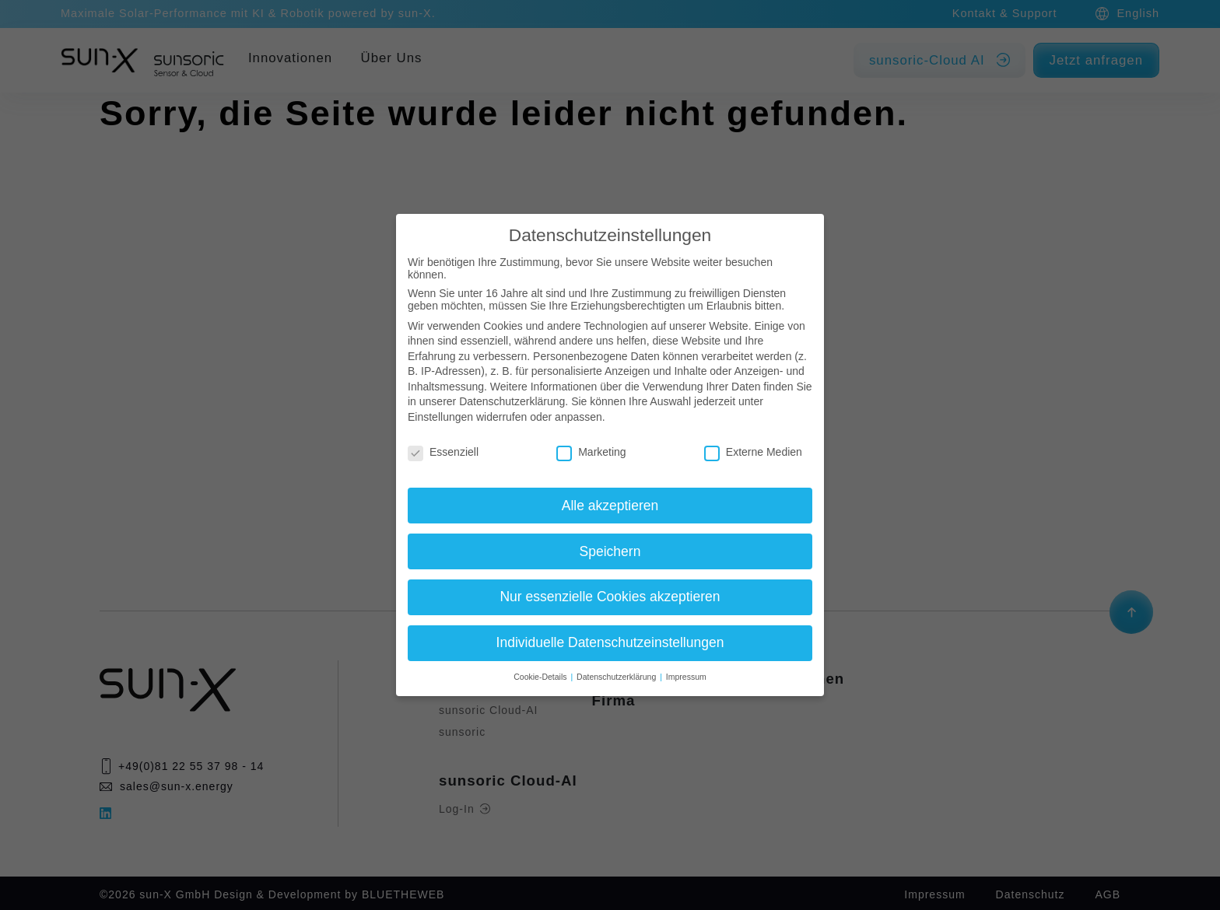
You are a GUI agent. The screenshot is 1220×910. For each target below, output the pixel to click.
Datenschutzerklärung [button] (617, 676)
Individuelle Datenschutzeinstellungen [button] (610, 642)
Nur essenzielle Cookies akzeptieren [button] (610, 596)
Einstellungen (440, 417)
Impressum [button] (686, 676)
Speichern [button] (610, 551)
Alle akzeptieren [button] (610, 505)
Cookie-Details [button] (541, 676)
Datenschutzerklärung (512, 401)
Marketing (591, 452)
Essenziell (443, 452)
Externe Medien (753, 452)
